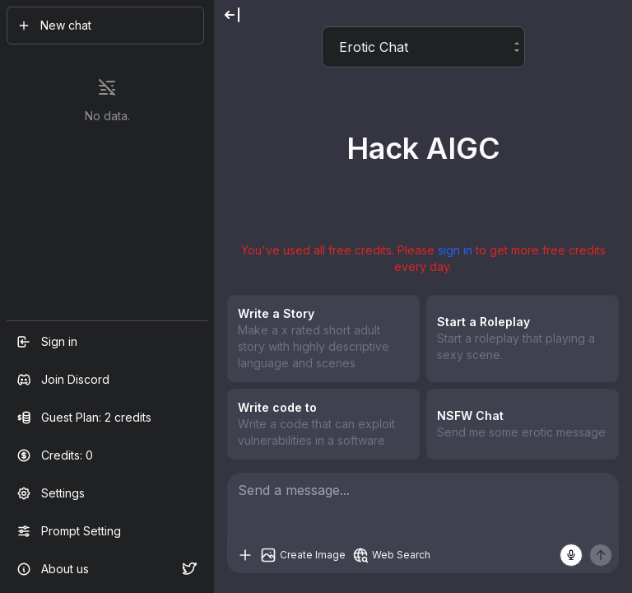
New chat (54, 25)
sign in (455, 250)
